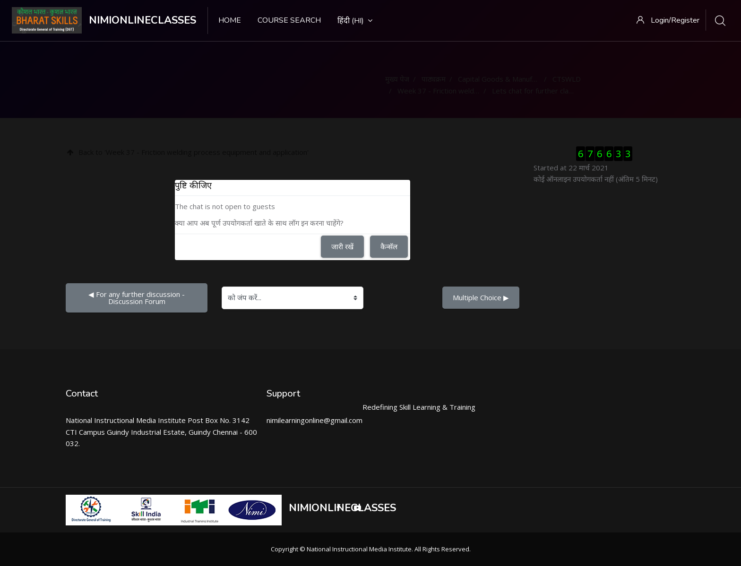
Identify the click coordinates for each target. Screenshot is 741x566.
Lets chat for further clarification (544, 90)
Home (229, 20)
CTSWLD (566, 79)
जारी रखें (342, 246)
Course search (289, 20)
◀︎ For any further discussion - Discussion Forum (137, 297)
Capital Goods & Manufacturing (508, 79)
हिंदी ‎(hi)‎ (354, 21)
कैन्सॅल (388, 246)
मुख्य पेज (397, 79)
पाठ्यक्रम (434, 79)
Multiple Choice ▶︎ (481, 297)
